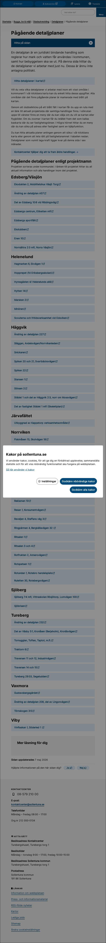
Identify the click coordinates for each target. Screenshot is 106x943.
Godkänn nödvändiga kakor (78, 481)
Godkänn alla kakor (83, 489)
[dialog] (53, 471)
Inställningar (47, 481)
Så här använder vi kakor (20, 469)
